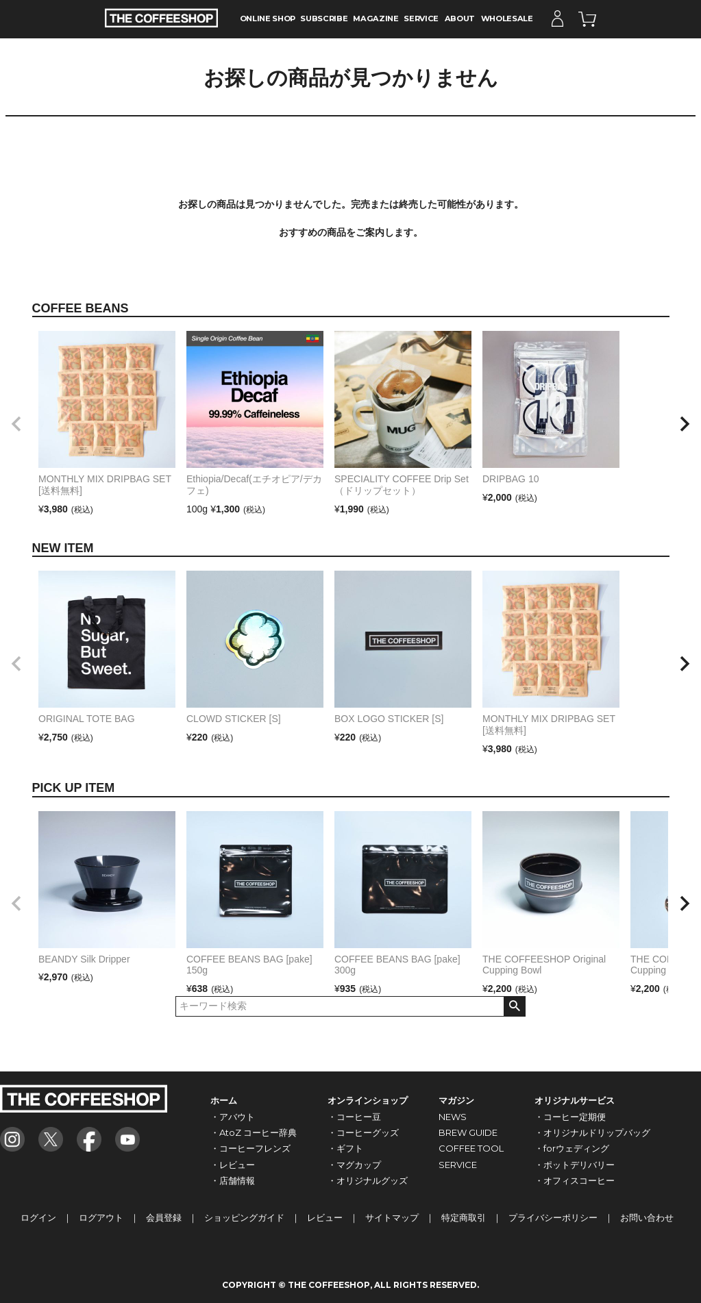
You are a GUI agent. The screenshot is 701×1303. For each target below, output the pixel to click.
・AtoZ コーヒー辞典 (253, 1132)
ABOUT (460, 18)
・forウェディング (571, 1148)
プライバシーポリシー (553, 1217)
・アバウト (232, 1116)
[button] (16, 424)
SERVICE (421, 18)
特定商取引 (463, 1217)
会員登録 (164, 1217)
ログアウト (101, 1217)
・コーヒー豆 (354, 1116)
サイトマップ (392, 1217)
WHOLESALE (507, 18)
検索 (514, 1006)
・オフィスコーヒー (574, 1180)
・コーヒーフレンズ (250, 1148)
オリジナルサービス (574, 1100)
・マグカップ (354, 1164)
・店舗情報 (232, 1180)
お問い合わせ (647, 1217)
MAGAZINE (375, 18)
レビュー (325, 1217)
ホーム (223, 1100)
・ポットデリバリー (574, 1164)
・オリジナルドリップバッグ (592, 1132)
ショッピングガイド (244, 1217)
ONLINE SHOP (267, 18)
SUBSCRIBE (323, 18)
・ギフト (345, 1148)
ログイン (38, 1217)
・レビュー (232, 1164)
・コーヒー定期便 (570, 1116)
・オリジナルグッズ (368, 1180)
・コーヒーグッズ (363, 1132)
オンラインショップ (368, 1100)
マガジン (456, 1100)
